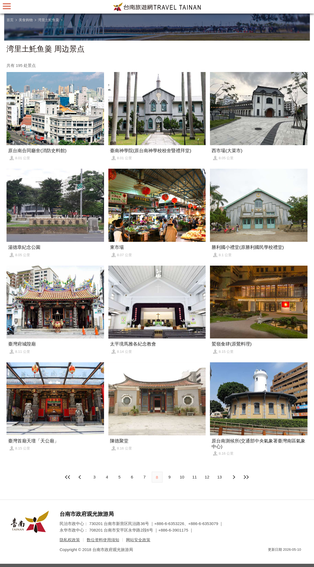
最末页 (246, 477)
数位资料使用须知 (103, 539)
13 (219, 477)
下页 (80, 477)
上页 (233, 477)
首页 (10, 20)
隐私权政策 (70, 539)
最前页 (67, 477)
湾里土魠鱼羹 (48, 20)
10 (182, 477)
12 (207, 477)
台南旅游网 (157, 6)
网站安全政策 (138, 539)
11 (194, 477)
